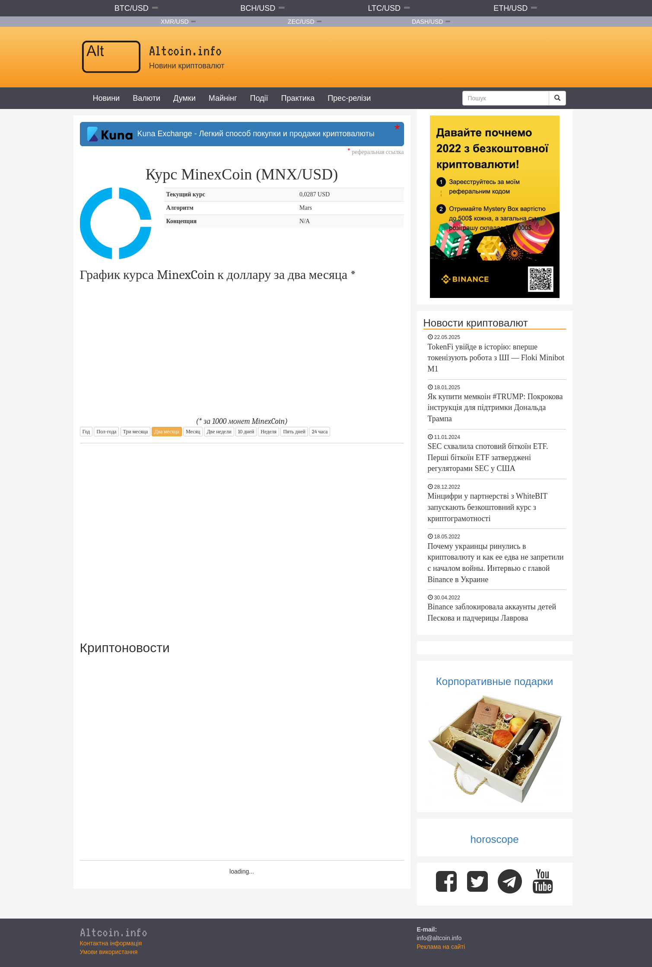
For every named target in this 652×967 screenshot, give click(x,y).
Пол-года (106, 432)
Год (86, 432)
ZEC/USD (301, 21)
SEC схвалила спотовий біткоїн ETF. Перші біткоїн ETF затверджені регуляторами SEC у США (488, 457)
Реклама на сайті (441, 946)
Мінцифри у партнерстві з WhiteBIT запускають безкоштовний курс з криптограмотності (487, 507)
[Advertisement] (242, 536)
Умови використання (109, 951)
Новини (106, 98)
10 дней (246, 432)
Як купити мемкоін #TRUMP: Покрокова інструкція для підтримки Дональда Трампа (495, 407)
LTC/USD (384, 8)
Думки (184, 98)
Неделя (269, 432)
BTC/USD (131, 8)
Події (259, 98)
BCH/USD (257, 8)
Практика (298, 98)
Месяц (193, 432)
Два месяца (166, 432)
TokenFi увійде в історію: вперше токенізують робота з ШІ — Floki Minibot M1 (496, 358)
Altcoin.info (113, 932)
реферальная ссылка (375, 152)
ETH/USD (510, 8)
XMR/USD (175, 21)
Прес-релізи (349, 98)
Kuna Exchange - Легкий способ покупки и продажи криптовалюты (231, 134)
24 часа (320, 432)
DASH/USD (427, 21)
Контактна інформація (111, 943)
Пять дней (294, 432)
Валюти (146, 98)
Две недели (219, 432)
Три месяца (135, 432)
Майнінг (223, 98)
